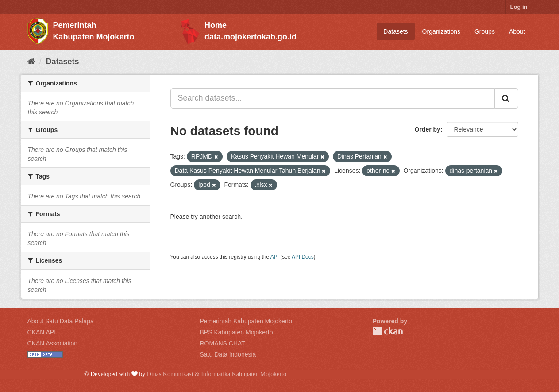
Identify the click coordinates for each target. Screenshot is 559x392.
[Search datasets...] (332, 98)
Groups (484, 31)
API (274, 257)
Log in (519, 7)
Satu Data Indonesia (228, 354)
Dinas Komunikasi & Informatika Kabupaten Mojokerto (216, 374)
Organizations (441, 31)
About (517, 31)
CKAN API (41, 332)
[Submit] (506, 98)
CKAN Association (52, 343)
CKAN (388, 331)
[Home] (31, 61)
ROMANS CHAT (222, 343)
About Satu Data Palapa (60, 321)
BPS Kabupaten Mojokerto (236, 332)
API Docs (303, 257)
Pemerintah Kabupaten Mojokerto (246, 321)
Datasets (395, 31)
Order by (427, 129)
